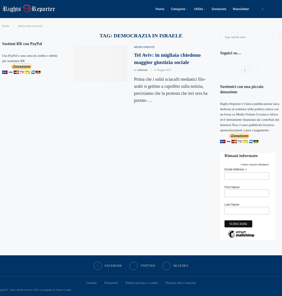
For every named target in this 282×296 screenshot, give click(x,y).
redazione (142, 69)
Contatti (91, 283)
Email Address (235, 169)
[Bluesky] (175, 266)
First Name (231, 187)
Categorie (178, 9)
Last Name (231, 204)
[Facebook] (262, 9)
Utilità (198, 9)
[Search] (280, 9)
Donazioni (219, 9)
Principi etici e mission (180, 283)
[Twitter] (142, 266)
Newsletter (241, 9)
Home (160, 9)
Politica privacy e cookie (141, 283)
